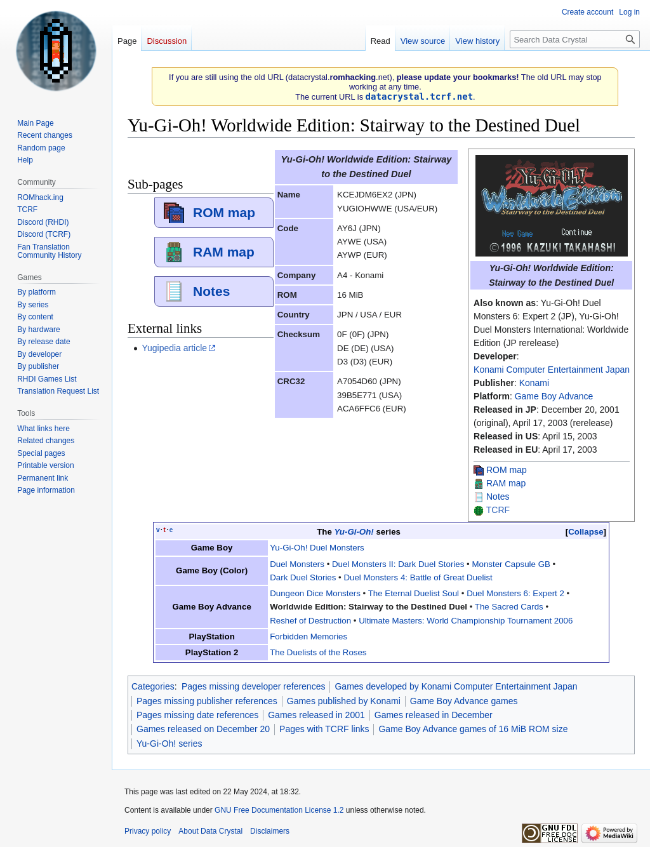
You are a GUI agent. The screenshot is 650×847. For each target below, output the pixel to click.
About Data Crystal (210, 831)
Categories (153, 686)
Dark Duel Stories (303, 577)
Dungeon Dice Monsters (315, 593)
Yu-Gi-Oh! (353, 532)
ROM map (506, 470)
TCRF (498, 510)
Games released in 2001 (316, 715)
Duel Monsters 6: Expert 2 (515, 593)
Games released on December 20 (203, 729)
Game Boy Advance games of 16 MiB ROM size (472, 729)
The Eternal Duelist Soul (413, 593)
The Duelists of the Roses (318, 652)
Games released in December (434, 715)
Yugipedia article (174, 348)
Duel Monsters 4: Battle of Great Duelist (417, 577)
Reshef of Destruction (310, 620)
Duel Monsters (297, 564)
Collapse (585, 532)
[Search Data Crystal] (575, 39)
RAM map (506, 483)
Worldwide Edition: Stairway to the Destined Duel (368, 606)
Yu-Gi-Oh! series (169, 743)
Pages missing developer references (253, 686)
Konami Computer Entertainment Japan (552, 369)
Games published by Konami (344, 701)
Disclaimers (269, 831)
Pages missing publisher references (206, 701)
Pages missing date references (197, 715)
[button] (586, 531)
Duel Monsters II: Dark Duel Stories (398, 564)
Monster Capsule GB (511, 564)
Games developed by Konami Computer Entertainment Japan (456, 686)
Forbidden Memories (308, 636)
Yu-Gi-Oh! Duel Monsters (317, 547)
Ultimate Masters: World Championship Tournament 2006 (466, 620)
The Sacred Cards (509, 606)
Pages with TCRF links (324, 729)
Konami (534, 383)
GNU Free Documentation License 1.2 (279, 810)
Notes (498, 496)
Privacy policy (147, 831)
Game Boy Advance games (464, 701)
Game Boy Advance (554, 396)
